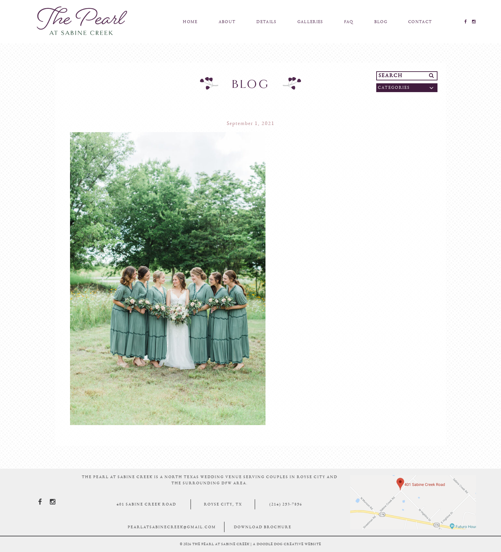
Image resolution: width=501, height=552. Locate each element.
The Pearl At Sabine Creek (82, 21)
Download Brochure (263, 527)
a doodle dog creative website (287, 544)
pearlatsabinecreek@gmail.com (172, 527)
